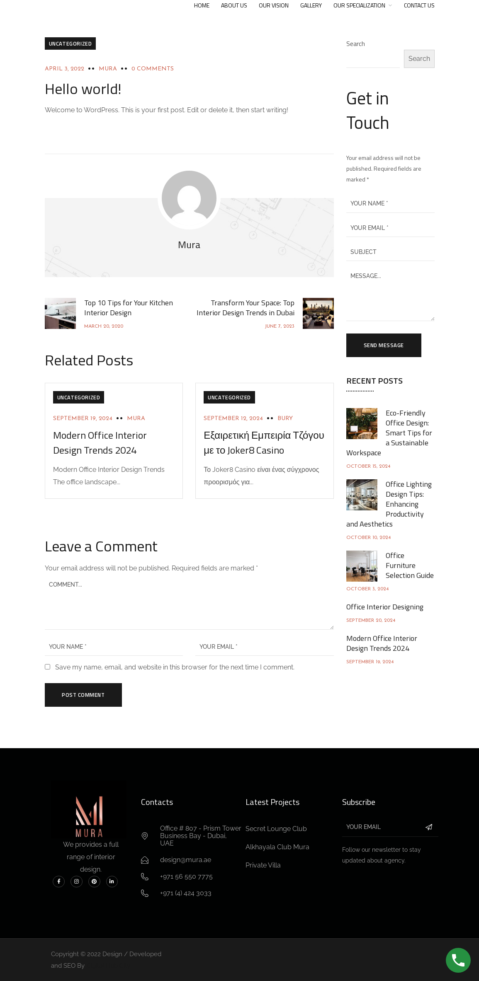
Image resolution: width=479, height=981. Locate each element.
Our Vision (274, 5)
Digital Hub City (108, 965)
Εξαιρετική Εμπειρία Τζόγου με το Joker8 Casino (264, 442)
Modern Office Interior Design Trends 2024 (100, 442)
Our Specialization (359, 5)
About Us (234, 5)
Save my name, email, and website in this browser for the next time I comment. (174, 667)
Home (201, 5)
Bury (285, 419)
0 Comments (152, 69)
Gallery (311, 5)
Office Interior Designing (384, 606)
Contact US (419, 5)
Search (355, 43)
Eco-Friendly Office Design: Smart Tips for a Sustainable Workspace (389, 432)
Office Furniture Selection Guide (410, 565)
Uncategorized (70, 43)
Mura (108, 69)
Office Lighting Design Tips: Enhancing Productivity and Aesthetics (389, 503)
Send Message (384, 345)
